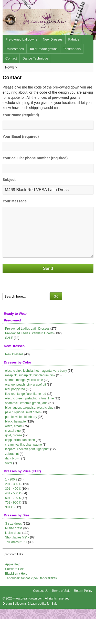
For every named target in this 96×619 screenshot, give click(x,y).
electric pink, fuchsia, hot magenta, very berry (36, 381)
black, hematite (15, 432)
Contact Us (40, 601)
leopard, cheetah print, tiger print (27, 459)
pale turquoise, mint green (23, 422)
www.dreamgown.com (28, 609)
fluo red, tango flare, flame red (25, 404)
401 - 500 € (13, 503)
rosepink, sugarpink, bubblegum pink (30, 385)
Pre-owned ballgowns (21, 39)
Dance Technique (35, 58)
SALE (9, 348)
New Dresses (52, 39)
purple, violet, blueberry (21, 427)
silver (8, 473)
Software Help (14, 579)
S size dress (13, 534)
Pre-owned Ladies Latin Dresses (27, 339)
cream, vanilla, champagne (23, 455)
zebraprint (12, 464)
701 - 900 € (13, 513)
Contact (11, 58)
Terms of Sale (61, 601)
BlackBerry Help (16, 584)
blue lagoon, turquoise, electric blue (29, 418)
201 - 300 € (13, 494)
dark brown (12, 468)
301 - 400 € (13, 499)
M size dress (13, 538)
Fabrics (73, 39)
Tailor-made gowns (43, 49)
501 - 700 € (13, 508)
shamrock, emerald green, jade (26, 413)
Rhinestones (14, 49)
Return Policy (83, 601)
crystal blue (13, 441)
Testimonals (72, 49)
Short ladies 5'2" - (17, 547)
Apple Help (12, 574)
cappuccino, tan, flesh (20, 450)
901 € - (10, 517)
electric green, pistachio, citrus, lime (29, 408)
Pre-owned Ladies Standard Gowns (29, 343)
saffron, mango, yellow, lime (24, 390)
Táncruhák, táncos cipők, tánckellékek (31, 588)
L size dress (13, 543)
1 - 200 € (11, 490)
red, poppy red (15, 399)
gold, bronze (13, 445)
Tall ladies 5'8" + (16, 552)
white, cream (14, 436)
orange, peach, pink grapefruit (25, 395)
